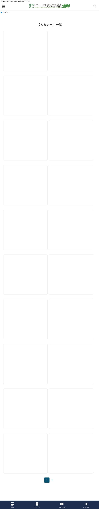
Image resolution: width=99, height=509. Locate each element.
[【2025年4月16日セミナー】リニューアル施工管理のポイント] (72, 273)
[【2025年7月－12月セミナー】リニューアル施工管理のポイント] (26, 227)
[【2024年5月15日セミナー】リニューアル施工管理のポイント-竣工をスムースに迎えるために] (26, 456)
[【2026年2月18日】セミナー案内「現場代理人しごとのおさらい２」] (26, 90)
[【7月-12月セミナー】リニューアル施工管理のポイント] (72, 365)
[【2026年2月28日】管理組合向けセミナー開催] (72, 44)
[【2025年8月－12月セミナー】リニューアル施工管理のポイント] (72, 182)
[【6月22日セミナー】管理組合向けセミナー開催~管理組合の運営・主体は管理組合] (26, 411)
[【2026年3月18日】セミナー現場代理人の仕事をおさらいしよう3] (26, 44)
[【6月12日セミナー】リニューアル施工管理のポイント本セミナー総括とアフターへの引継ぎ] (72, 411)
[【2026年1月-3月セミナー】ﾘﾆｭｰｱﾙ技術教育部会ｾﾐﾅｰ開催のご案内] (72, 90)
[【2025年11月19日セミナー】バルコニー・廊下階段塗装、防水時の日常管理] (26, 136)
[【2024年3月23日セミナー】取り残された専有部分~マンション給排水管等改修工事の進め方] (72, 456)
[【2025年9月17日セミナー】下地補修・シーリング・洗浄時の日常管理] (26, 182)
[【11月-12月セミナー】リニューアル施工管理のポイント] (26, 365)
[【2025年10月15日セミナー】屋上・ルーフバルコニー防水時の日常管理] (72, 136)
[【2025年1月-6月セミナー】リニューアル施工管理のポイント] (72, 319)
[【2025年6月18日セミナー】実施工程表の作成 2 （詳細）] (72, 227)
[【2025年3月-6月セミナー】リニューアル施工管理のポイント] (26, 319)
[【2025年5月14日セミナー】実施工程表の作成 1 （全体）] (26, 273)
